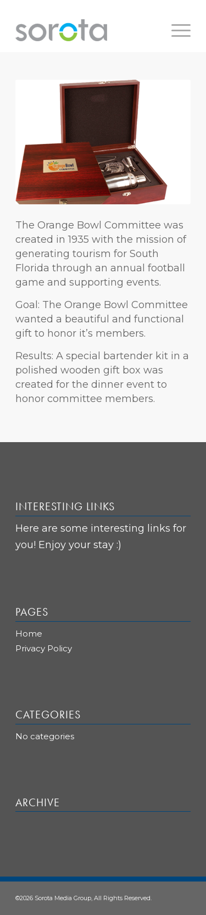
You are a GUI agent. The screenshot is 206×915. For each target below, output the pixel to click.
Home (28, 633)
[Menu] (175, 30)
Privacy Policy (43, 648)
